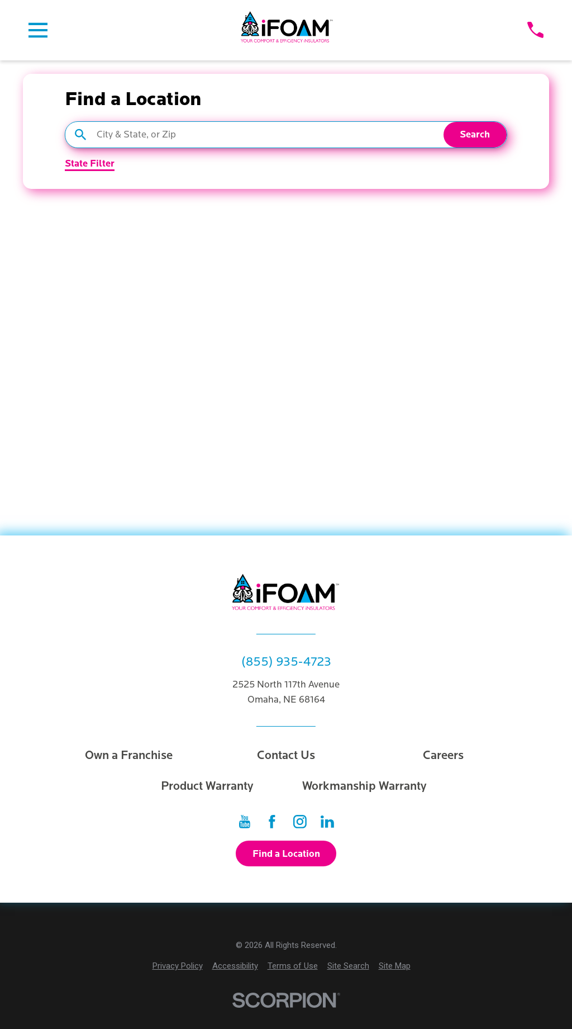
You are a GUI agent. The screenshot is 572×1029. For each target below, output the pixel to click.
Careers (443, 755)
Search (475, 134)
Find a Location (286, 854)
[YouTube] (244, 821)
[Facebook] (272, 821)
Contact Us (286, 755)
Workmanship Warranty (364, 786)
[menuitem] (177, 966)
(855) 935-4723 (286, 661)
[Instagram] (300, 821)
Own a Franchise (129, 755)
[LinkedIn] (327, 821)
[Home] (287, 30)
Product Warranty (207, 786)
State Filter (90, 164)
